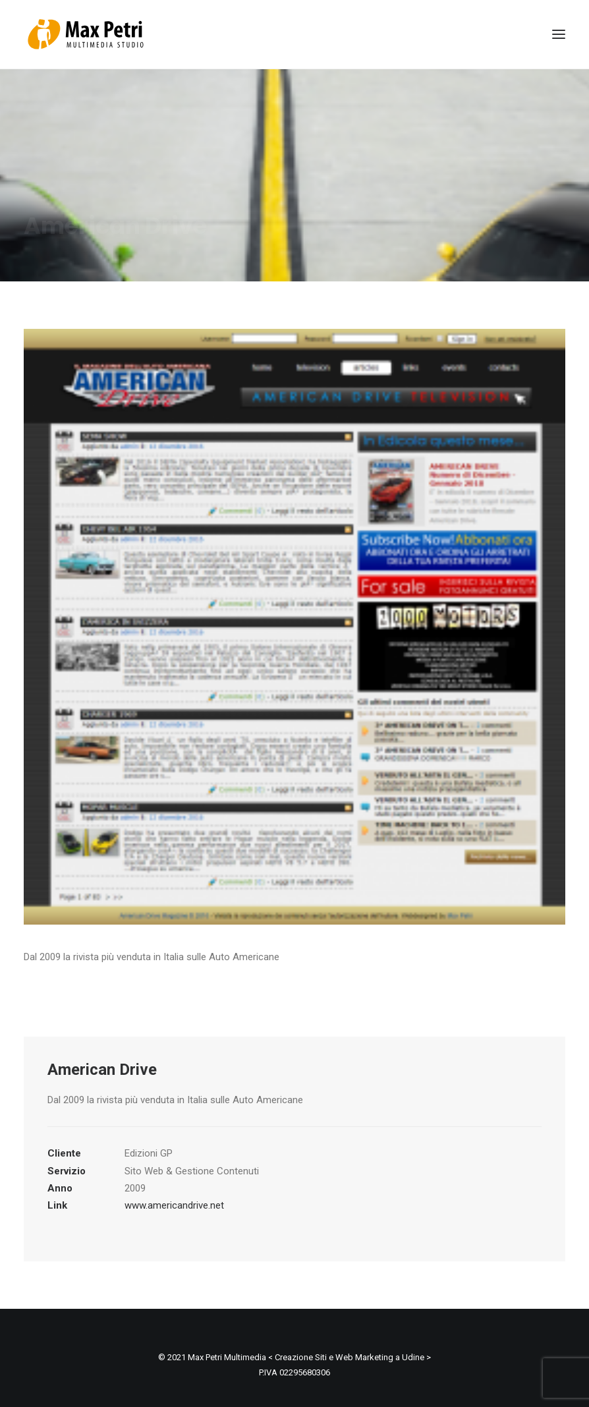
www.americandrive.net (174, 1200)
